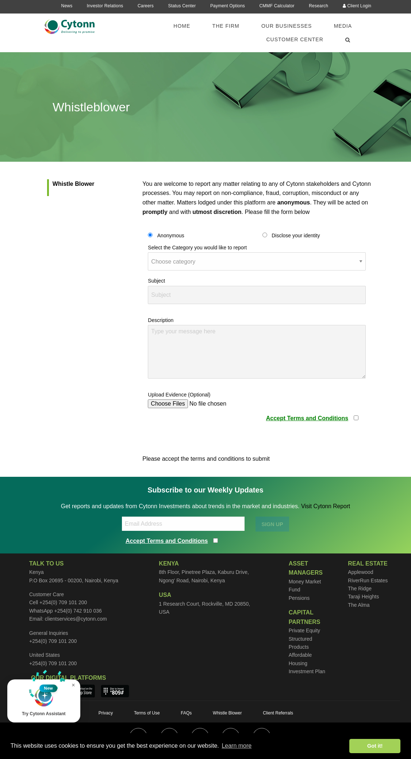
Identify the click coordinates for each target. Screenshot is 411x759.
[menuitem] (186, 25)
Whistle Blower (74, 184)
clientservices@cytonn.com (76, 619)
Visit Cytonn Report (325, 506)
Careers (146, 5)
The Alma (358, 605)
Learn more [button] (236, 746)
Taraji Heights (363, 596)
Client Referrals (278, 713)
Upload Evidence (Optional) (179, 395)
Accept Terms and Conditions (307, 418)
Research (318, 5)
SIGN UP (272, 524)
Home (181, 26)
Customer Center (294, 39)
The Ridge (360, 588)
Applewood (360, 572)
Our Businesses (286, 26)
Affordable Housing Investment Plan (307, 663)
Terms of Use (147, 713)
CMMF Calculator (276, 5)
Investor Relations (105, 5)
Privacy (106, 713)
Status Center (182, 5)
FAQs (186, 713)
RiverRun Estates (368, 580)
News (67, 5)
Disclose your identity (296, 235)
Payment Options (227, 5)
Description (160, 320)
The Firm (225, 26)
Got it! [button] (375, 746)
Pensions (299, 598)
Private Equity (304, 630)
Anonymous (170, 235)
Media (343, 26)
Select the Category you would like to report (197, 247)
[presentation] (203, 428)
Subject (156, 281)
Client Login (357, 5)
